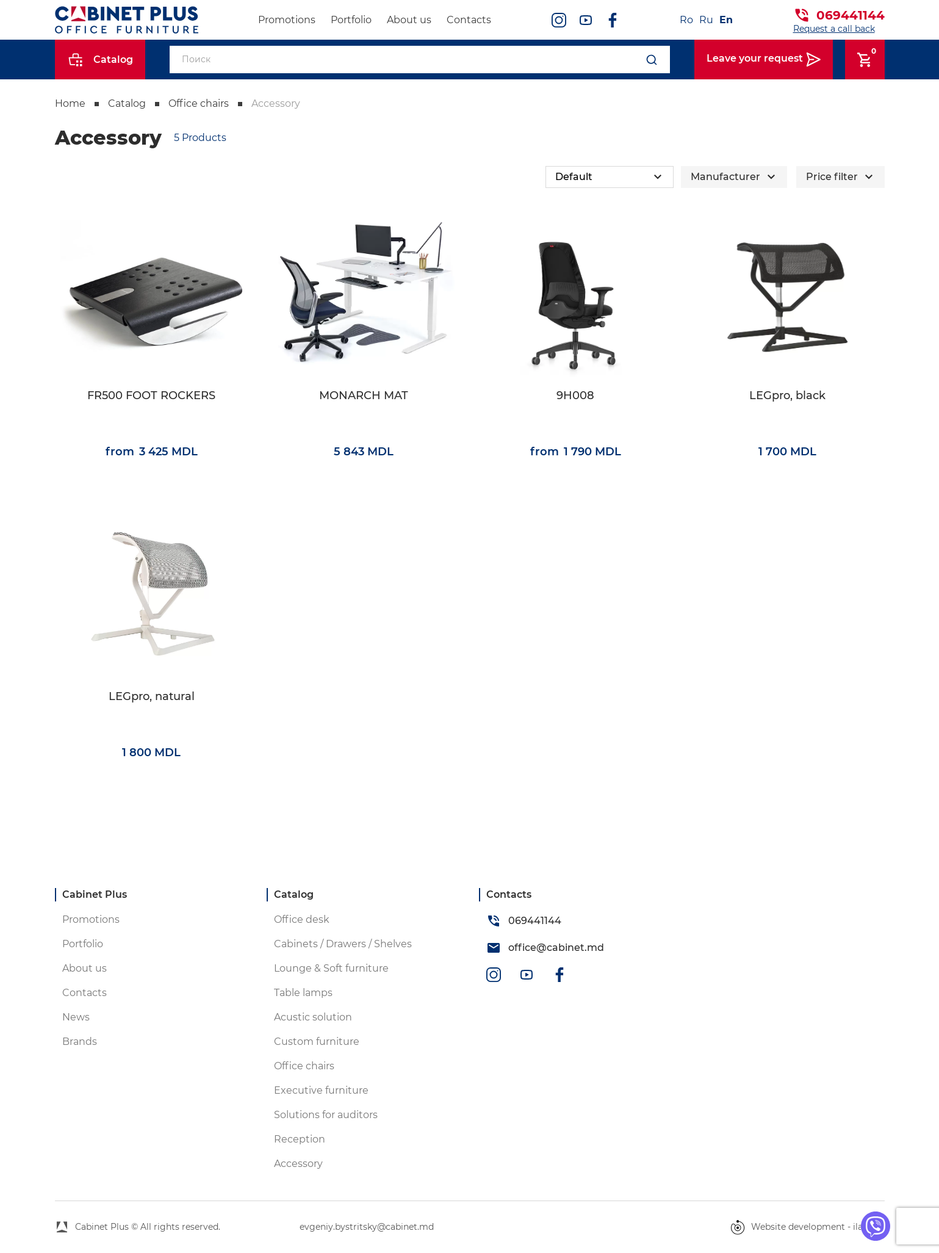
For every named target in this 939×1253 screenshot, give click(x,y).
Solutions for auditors (326, 1115)
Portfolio (351, 20)
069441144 (850, 15)
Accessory (275, 103)
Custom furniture (316, 1041)
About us (409, 20)
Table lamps (303, 992)
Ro (686, 20)
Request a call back (834, 28)
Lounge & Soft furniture (331, 968)
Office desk (301, 919)
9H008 (575, 395)
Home (70, 103)
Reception (299, 1139)
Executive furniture (321, 1090)
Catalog (127, 103)
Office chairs (198, 103)
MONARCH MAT (363, 395)
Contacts (469, 20)
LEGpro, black (787, 395)
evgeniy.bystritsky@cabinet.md (367, 1226)
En (726, 20)
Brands (79, 1041)
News (76, 1017)
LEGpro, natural (152, 696)
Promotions (286, 20)
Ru (706, 20)
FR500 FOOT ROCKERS (151, 395)
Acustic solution (313, 1017)
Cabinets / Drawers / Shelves (343, 944)
